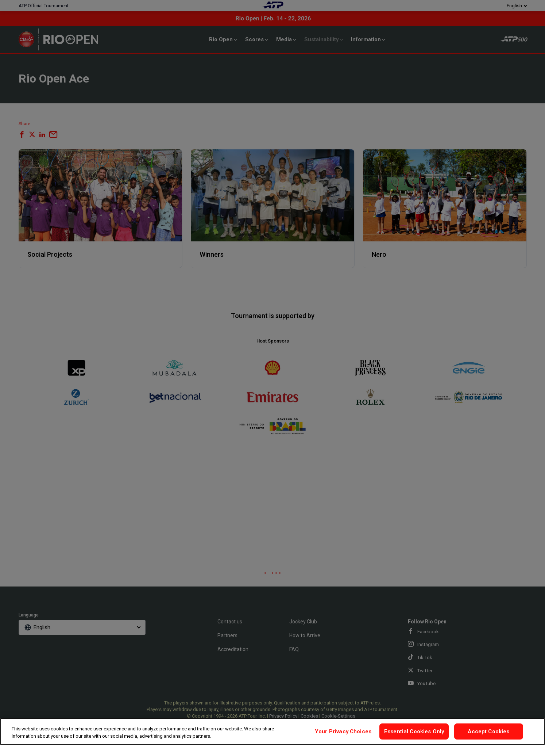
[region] (272, 731)
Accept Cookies (488, 731)
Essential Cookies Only (414, 731)
